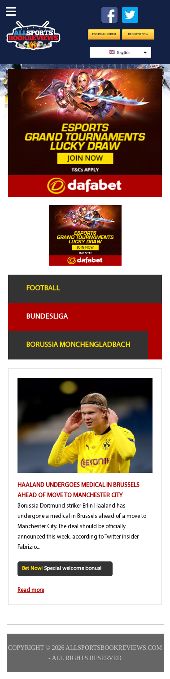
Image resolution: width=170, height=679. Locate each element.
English (127, 52)
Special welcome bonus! (61, 568)
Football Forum (104, 34)
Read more (30, 590)
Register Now (138, 34)
